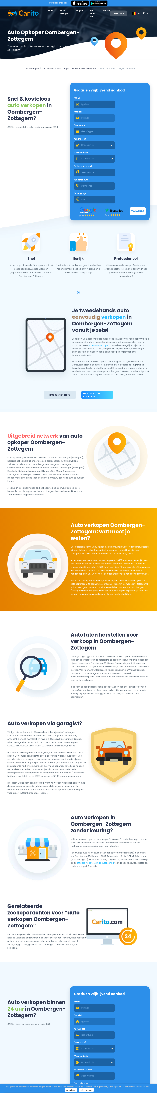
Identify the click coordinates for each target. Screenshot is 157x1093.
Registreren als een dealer (138, 1074)
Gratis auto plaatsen (91, 346)
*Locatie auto (79, 141)
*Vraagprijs (119, 141)
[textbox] (131, 120)
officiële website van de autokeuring (126, 839)
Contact (108, 12)
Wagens (76, 12)
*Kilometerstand (122, 127)
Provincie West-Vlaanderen (84, 68)
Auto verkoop (48, 68)
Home (47, 12)
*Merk (75, 99)
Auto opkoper (63, 68)
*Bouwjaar (77, 113)
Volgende (142, 159)
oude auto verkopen (116, 295)
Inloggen (121, 13)
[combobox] (131, 120)
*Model (116, 99)
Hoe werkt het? (60, 346)
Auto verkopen (32, 68)
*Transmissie (79, 127)
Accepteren (70, 1090)
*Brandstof (119, 113)
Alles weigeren (86, 1090)
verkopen (123, 267)
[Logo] (19, 13)
